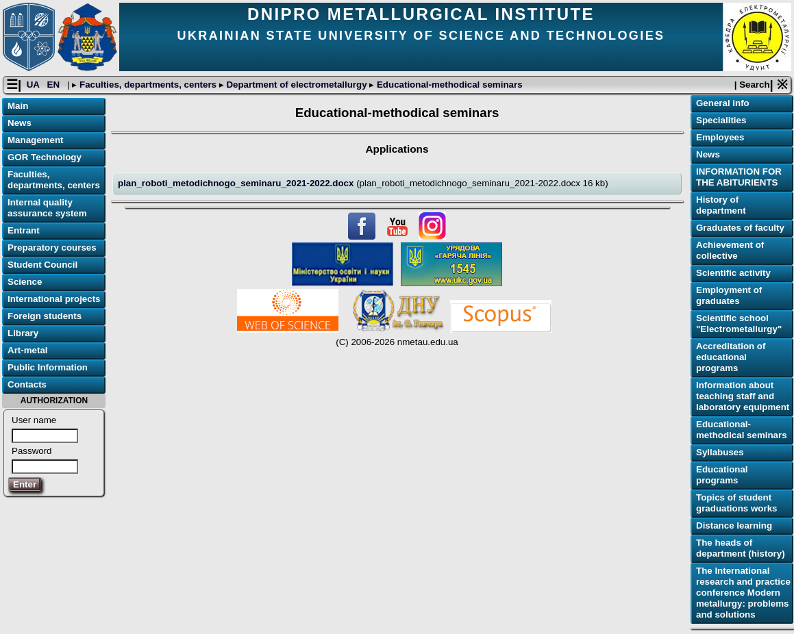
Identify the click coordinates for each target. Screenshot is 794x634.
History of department (721, 205)
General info (722, 103)
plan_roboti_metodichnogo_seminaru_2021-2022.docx (237, 183)
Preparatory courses (52, 247)
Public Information (48, 367)
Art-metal (28, 350)
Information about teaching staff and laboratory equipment (742, 396)
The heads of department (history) (740, 548)
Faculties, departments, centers (148, 84)
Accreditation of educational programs (730, 357)
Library (23, 333)
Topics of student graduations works (737, 502)
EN (54, 84)
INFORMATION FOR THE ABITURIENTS (739, 177)
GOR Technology (45, 157)
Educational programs (722, 474)
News (20, 123)
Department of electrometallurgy (297, 84)
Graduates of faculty (740, 228)
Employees (720, 137)
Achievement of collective (730, 250)
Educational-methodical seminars (448, 84)
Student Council (42, 264)
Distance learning (734, 525)
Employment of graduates (729, 295)
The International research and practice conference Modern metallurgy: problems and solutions (743, 593)
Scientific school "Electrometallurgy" (739, 323)
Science (25, 282)
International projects (54, 299)
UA (34, 84)
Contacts (27, 384)
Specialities (721, 120)
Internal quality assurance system (47, 207)
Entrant (24, 230)
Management (35, 140)
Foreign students (45, 316)
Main (18, 106)
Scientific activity (733, 273)
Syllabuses (720, 452)
